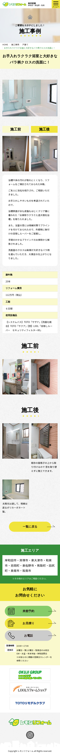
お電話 (28, 635)
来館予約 (28, 611)
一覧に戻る (30, 526)
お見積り (28, 623)
